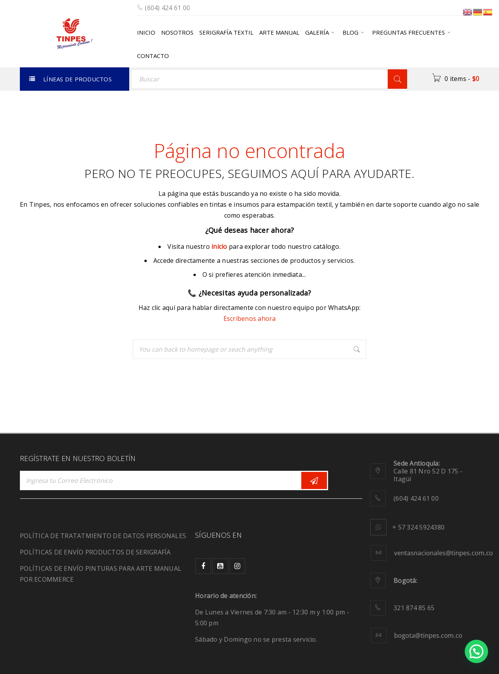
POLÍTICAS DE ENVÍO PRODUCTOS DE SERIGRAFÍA (95, 552)
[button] (476, 651)
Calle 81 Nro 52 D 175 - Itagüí (428, 471)
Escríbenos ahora (249, 318)
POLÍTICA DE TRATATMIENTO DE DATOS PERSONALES (103, 535)
